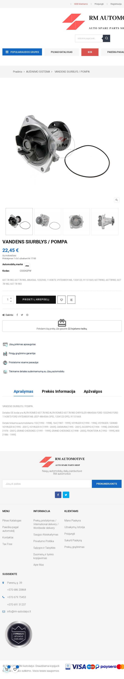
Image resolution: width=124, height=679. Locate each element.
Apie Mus (38, 564)
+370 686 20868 (16, 589)
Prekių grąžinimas (74, 547)
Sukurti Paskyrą (73, 540)
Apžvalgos (93, 391)
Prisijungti (69, 533)
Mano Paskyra (72, 520)
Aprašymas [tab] (23, 391)
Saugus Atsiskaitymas (45, 534)
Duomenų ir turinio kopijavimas (43, 556)
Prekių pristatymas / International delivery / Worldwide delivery (45, 524)
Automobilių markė (12, 264)
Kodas (5, 271)
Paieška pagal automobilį (10, 529)
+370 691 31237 (16, 604)
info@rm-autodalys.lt (19, 611)
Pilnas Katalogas (61, 52)
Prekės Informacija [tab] (58, 391)
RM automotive (62, 473)
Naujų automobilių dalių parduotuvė (62, 471)
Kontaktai (7, 537)
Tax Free (7, 544)
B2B (90, 52)
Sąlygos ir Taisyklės (44, 547)
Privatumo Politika (43, 541)
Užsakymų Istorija (74, 527)
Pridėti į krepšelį (36, 299)
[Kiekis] (8, 300)
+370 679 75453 (16, 597)
